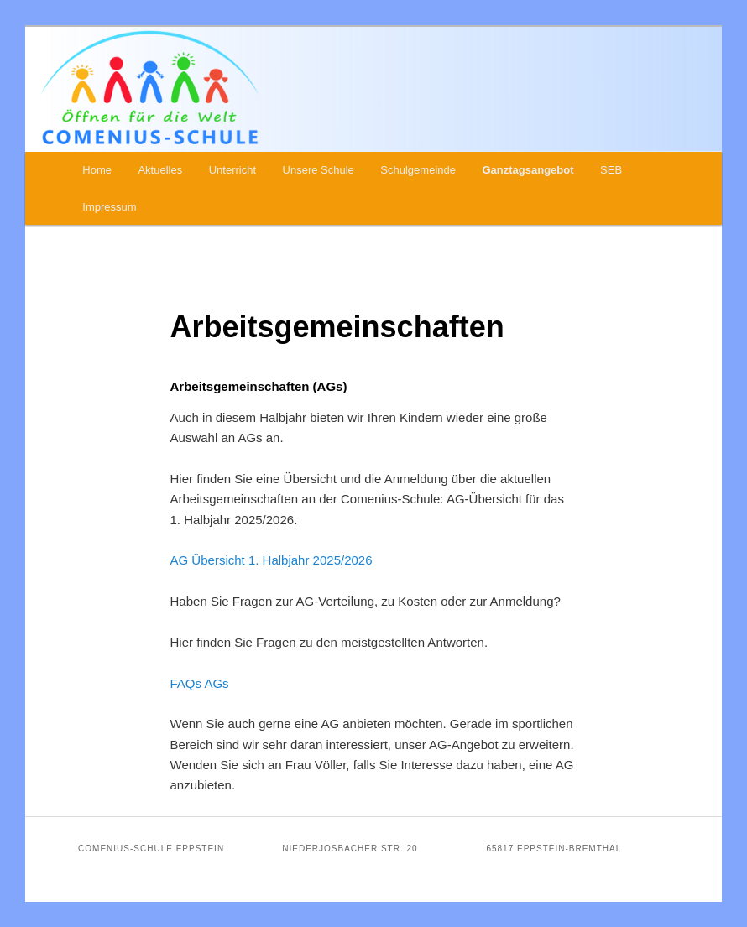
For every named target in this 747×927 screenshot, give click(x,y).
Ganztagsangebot (527, 170)
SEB (611, 170)
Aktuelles (160, 170)
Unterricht (232, 170)
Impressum (109, 207)
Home (97, 170)
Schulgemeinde (418, 170)
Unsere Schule (318, 170)
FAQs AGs (199, 683)
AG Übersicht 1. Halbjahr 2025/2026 (271, 560)
